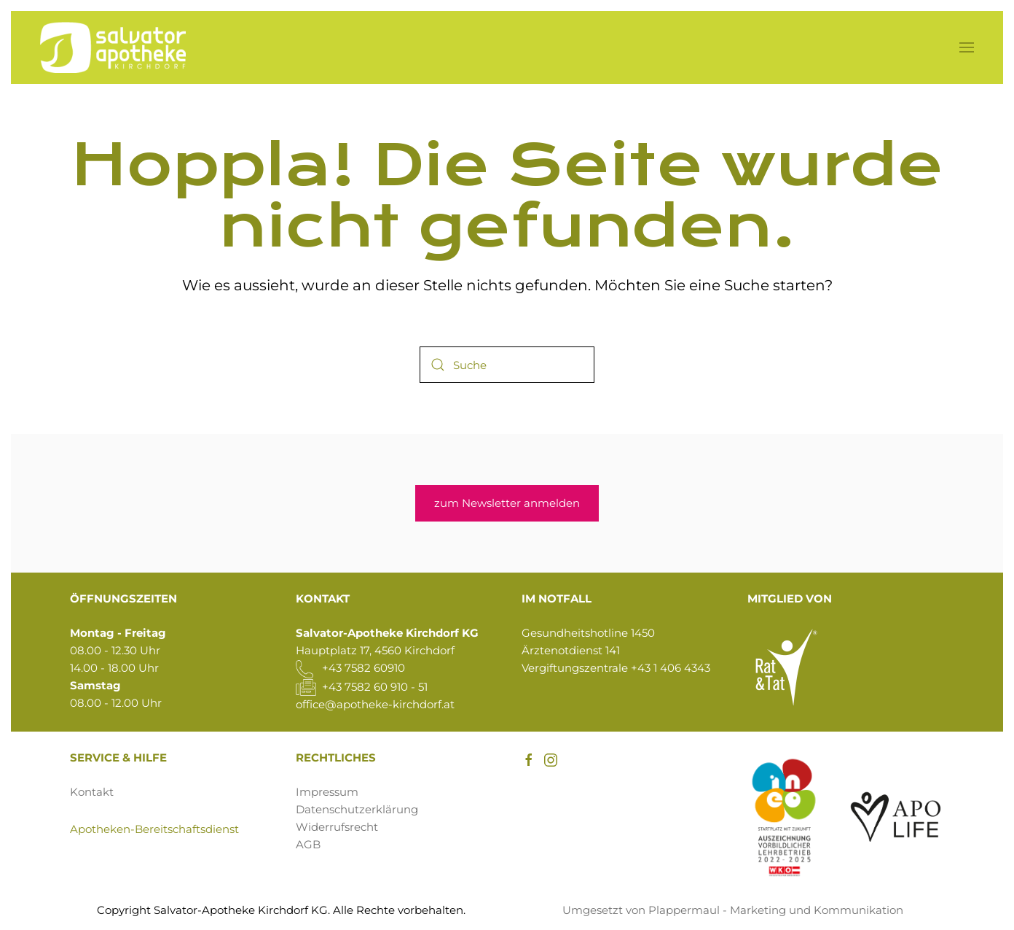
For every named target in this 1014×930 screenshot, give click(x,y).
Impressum (327, 792)
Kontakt (92, 792)
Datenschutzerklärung (357, 809)
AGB (308, 844)
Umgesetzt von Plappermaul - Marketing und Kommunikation (732, 910)
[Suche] (507, 364)
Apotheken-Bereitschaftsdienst (154, 829)
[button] (966, 47)
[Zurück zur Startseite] (113, 47)
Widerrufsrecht (337, 827)
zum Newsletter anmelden (507, 503)
